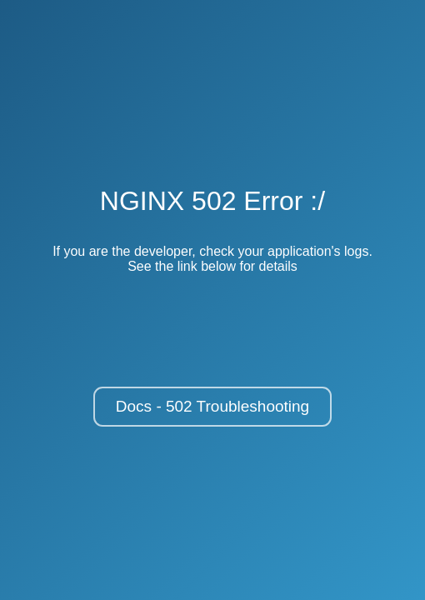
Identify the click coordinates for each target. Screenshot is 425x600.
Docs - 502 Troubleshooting (212, 406)
